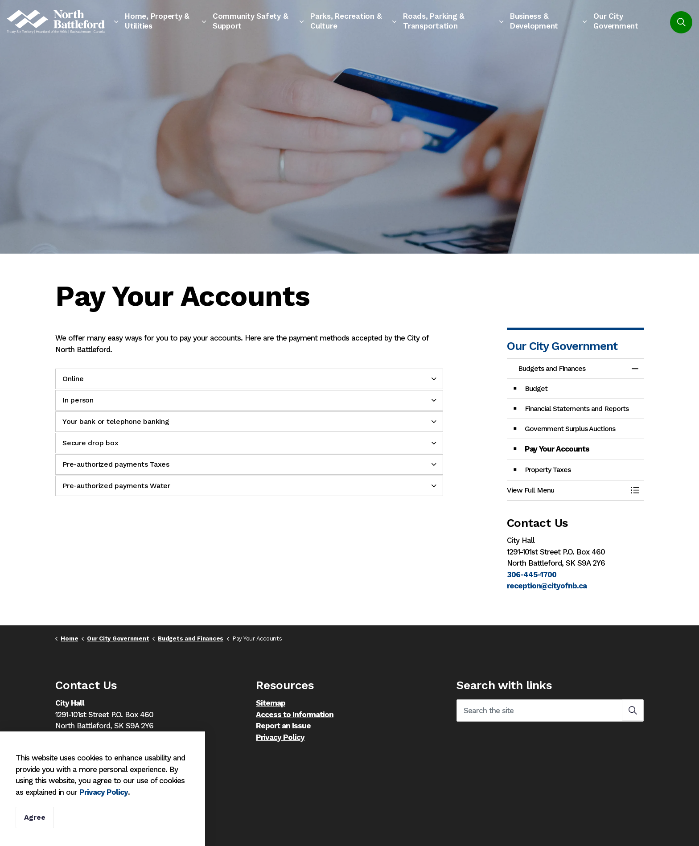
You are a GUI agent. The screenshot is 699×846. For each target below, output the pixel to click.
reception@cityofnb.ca (547, 585)
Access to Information (294, 714)
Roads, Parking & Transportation (434, 21)
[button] (566, 490)
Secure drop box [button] (90, 443)
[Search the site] (550, 710)
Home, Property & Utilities (157, 21)
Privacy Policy (103, 803)
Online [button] (73, 378)
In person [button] (78, 400)
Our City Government (615, 21)
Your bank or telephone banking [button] (115, 421)
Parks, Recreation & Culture (346, 21)
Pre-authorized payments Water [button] (116, 485)
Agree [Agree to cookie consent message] (34, 829)
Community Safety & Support (250, 21)
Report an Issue (283, 725)
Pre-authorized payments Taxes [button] (115, 464)
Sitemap (270, 702)
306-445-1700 (531, 574)
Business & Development (534, 21)
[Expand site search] (681, 22)
